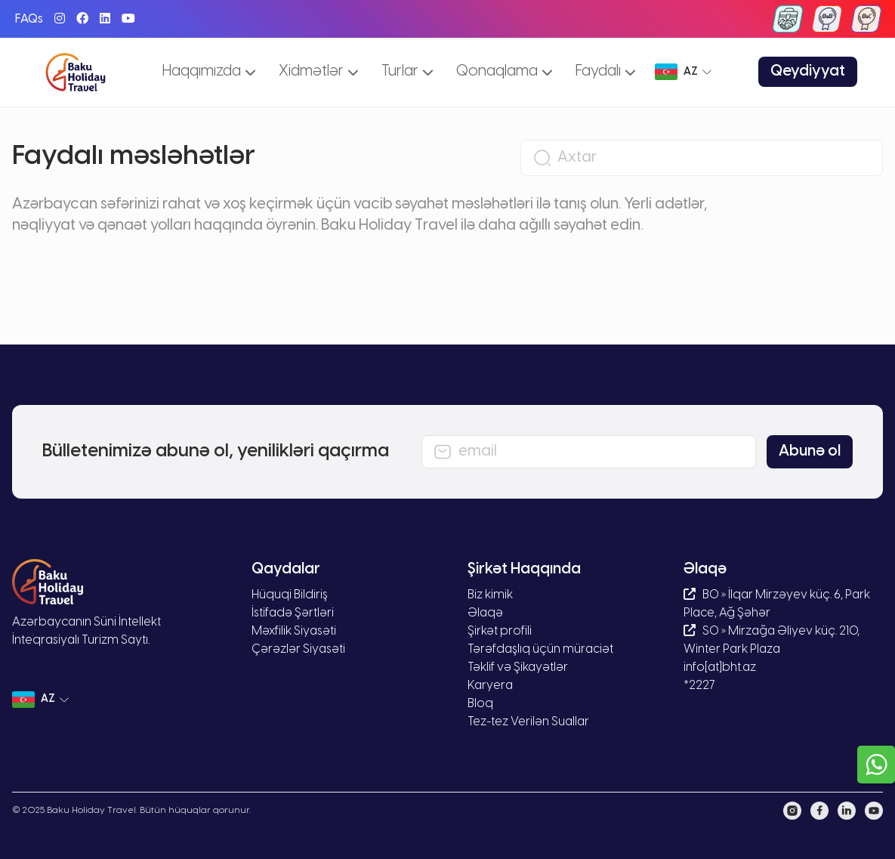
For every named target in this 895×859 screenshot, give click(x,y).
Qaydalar (286, 569)
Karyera (490, 685)
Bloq (480, 703)
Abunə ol (810, 451)
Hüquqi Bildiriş (290, 595)
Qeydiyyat (807, 71)
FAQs (29, 19)
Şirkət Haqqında (524, 569)
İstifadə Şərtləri (293, 613)
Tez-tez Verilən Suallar (528, 721)
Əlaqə (485, 613)
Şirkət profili (500, 631)
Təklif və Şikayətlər (518, 667)
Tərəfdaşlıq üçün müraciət (540, 649)
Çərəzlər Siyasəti (298, 649)
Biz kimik (490, 595)
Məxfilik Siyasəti (294, 631)
